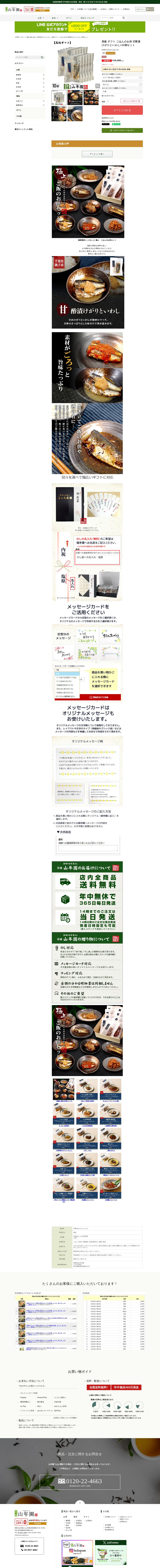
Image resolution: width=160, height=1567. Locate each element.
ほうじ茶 (69, 1530)
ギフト (69, 18)
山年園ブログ (109, 1527)
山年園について (110, 1517)
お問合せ (126, 9)
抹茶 (67, 1525)
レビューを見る (110, 53)
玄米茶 (68, 1528)
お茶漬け (79, 1525)
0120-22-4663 (29, 1546)
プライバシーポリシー (22, 1535)
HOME (17, 37)
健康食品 (79, 1523)
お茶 (40, 18)
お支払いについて (126, 1517)
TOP (72, 9)
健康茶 (68, 1520)
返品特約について (108, 118)
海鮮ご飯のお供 (31, 37)
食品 (54, 18)
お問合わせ (123, 1521)
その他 (18, 116)
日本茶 (68, 1523)
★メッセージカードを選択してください (114, 88)
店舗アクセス (124, 1519)
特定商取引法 (109, 1530)
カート (150, 9)
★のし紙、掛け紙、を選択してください (114, 81)
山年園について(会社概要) (87, 9)
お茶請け (79, 1520)
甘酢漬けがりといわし (43, 37)
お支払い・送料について (110, 9)
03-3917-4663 (22, 1532)
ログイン (140, 9)
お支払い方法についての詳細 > (65, 1418)
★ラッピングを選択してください (112, 74)
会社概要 (108, 1525)
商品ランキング (87, 18)
